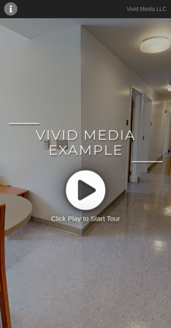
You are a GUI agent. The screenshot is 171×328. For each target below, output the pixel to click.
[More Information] (11, 8)
